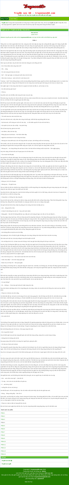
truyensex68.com (36, 469)
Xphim (44, 471)
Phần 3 (3, 419)
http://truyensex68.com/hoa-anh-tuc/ (28, 319)
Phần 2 (3, 416)
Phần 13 (3, 451)
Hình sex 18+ (48, 473)
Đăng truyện (4, 18)
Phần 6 (3, 428)
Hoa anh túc (34, 32)
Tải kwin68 (35, 482)
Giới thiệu (14, 18)
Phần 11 (3, 444)
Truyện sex (5, 22)
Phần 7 (3, 432)
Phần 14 (3, 454)
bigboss (41, 482)
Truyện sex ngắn (6, 464)
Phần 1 (3, 413)
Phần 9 (3, 438)
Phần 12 (3, 447)
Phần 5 (3, 425)
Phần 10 (3, 441)
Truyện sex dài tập (7, 460)
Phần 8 (3, 435)
